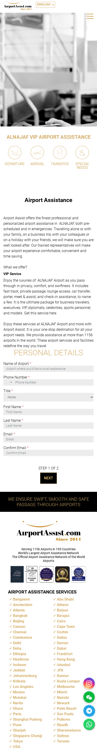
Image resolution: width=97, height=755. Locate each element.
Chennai (19, 632)
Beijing (18, 621)
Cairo (61, 621)
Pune (17, 725)
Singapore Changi (27, 736)
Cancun (19, 626)
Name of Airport (17, 364)
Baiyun (62, 610)
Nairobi (63, 697)
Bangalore (21, 599)
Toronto (63, 741)
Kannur (63, 676)
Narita (18, 703)
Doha (17, 648)
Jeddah (19, 670)
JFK (60, 670)
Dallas (62, 637)
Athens (63, 605)
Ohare (18, 708)
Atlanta (19, 610)
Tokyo (18, 741)
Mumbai (19, 697)
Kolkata (19, 681)
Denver (63, 643)
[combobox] (9, 382)
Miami (62, 692)
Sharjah (19, 730)
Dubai (61, 648)
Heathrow (21, 659)
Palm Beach (67, 708)
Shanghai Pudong (27, 719)
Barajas (63, 616)
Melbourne (66, 686)
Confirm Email (16, 448)
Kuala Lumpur (68, 681)
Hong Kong (66, 659)
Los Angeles (23, 686)
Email (9, 434)
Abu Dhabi (65, 599)
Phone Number (16, 377)
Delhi (17, 643)
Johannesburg (25, 676)
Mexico (19, 692)
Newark (63, 703)
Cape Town (66, 626)
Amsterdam (22, 605)
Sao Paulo (65, 714)
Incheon (19, 665)
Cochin (62, 632)
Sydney (63, 736)
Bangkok (20, 616)
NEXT (48, 478)
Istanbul (63, 665)
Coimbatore (22, 637)
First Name (13, 407)
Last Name (13, 420)
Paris (17, 714)
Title (8, 391)
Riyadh (62, 725)
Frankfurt (64, 654)
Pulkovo (63, 719)
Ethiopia (19, 654)
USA (16, 747)
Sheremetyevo (69, 730)
